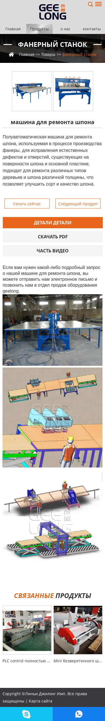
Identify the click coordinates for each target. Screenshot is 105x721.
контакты (92, 28)
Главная (13, 28)
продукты (52, 595)
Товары (48, 54)
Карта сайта (40, 701)
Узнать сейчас (27, 203)
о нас (65, 28)
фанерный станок (52, 44)
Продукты (39, 28)
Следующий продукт (78, 203)
